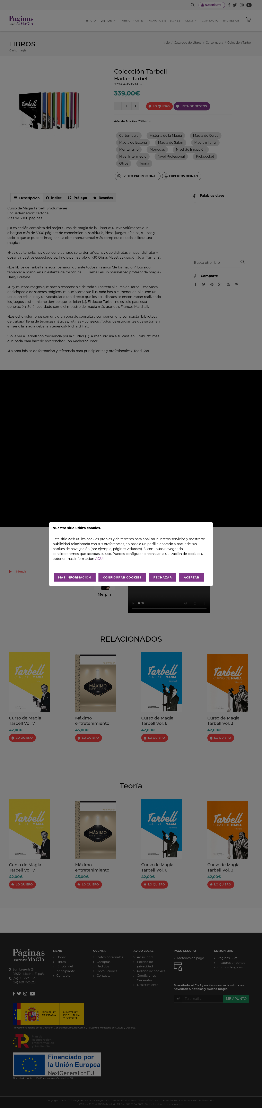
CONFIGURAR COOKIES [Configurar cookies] (122, 577)
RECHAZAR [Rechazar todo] (162, 577)
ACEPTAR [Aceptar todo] (191, 577)
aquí (99, 559)
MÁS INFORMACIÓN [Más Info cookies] (74, 577)
